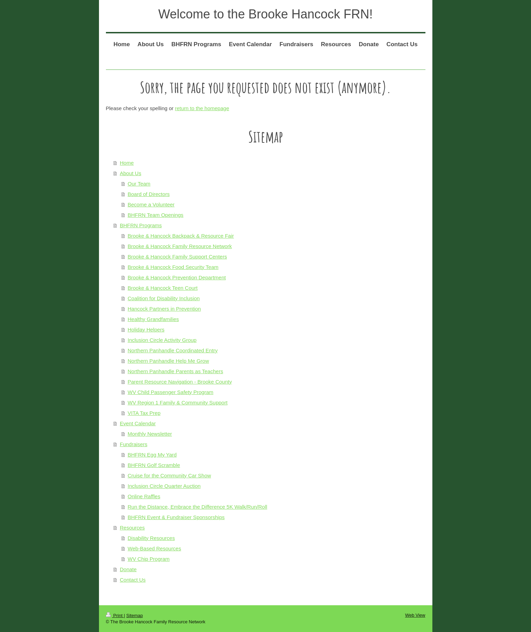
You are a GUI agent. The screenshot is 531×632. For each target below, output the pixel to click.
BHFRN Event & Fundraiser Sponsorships (176, 517)
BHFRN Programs (141, 225)
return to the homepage (202, 108)
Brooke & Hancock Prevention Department (177, 277)
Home (127, 163)
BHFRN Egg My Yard (152, 455)
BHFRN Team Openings (156, 215)
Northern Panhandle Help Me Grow (168, 361)
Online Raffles (144, 496)
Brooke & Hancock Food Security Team (173, 267)
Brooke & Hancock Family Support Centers (177, 257)
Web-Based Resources (154, 548)
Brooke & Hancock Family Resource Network (180, 246)
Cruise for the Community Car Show (169, 475)
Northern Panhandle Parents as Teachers (175, 371)
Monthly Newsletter (150, 434)
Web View (415, 615)
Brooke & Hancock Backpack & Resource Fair (181, 236)
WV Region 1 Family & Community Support (178, 402)
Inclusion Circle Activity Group (162, 340)
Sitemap (134, 615)
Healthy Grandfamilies (153, 319)
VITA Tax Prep (144, 413)
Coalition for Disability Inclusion (164, 298)
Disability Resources (151, 538)
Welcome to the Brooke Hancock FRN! (265, 14)
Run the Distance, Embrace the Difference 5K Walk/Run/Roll (197, 507)
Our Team (139, 184)
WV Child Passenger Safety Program (171, 392)
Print (115, 615)
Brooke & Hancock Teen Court (163, 288)
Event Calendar (138, 423)
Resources (132, 528)
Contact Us (133, 580)
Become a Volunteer (151, 204)
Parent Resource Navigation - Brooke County (180, 382)
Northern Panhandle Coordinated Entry (173, 350)
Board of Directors (149, 194)
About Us (130, 173)
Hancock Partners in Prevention (164, 309)
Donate (128, 569)
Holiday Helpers (146, 330)
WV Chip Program (149, 559)
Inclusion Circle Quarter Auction (164, 486)
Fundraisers (133, 444)
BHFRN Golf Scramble (154, 465)
